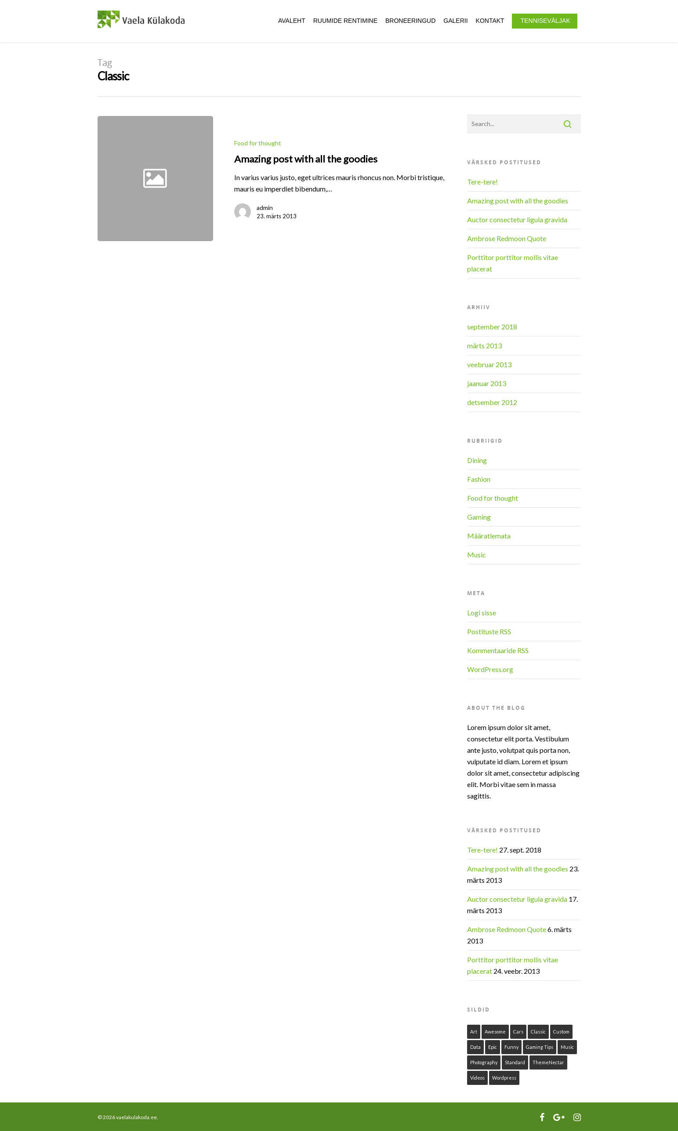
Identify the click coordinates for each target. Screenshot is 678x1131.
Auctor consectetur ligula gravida (517, 219)
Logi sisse (481, 612)
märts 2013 (484, 345)
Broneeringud (410, 20)
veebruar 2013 (489, 364)
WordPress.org (490, 669)
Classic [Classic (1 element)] (538, 1031)
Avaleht (291, 20)
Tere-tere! (482, 181)
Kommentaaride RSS (498, 650)
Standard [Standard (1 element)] (515, 1062)
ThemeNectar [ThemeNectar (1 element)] (548, 1062)
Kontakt (490, 20)
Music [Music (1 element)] (567, 1047)
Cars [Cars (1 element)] (518, 1031)
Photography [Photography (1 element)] (483, 1062)
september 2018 (492, 326)
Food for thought (257, 143)
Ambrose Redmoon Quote (506, 238)
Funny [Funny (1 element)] (511, 1047)
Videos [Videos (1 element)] (477, 1077)
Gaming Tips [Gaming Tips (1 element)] (539, 1047)
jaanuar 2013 (486, 383)
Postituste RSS (489, 631)
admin (265, 207)
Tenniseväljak (545, 20)
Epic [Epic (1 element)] (492, 1047)
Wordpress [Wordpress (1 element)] (504, 1077)
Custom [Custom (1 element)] (561, 1031)
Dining (477, 460)
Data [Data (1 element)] (475, 1047)
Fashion (478, 479)
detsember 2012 (492, 402)
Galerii (455, 20)
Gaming (479, 517)
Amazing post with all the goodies (517, 200)
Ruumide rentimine (345, 20)
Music (476, 554)
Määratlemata (489, 535)
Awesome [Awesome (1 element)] (495, 1031)
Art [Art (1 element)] (473, 1031)
